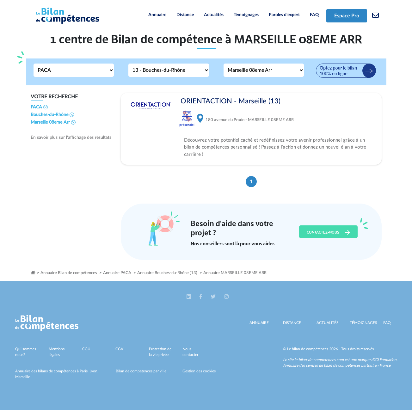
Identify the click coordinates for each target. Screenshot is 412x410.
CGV (119, 349)
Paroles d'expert (284, 15)
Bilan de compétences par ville (141, 371)
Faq (387, 323)
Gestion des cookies (199, 371)
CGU (86, 349)
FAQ (314, 15)
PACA (39, 107)
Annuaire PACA (117, 273)
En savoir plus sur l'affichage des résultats (71, 137)
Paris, (84, 371)
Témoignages (246, 15)
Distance (185, 15)
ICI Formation (385, 360)
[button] (189, 297)
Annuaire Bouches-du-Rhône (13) (167, 273)
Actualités (214, 15)
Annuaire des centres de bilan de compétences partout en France (336, 365)
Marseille (22, 377)
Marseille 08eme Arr (53, 122)
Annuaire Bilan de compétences (68, 273)
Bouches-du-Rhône (52, 115)
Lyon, (93, 371)
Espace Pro (346, 15)
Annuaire (157, 15)
